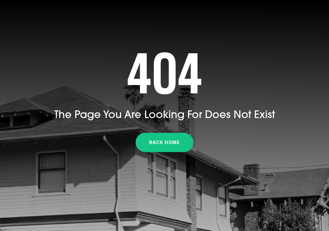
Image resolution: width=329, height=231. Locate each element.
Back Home (164, 142)
